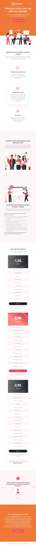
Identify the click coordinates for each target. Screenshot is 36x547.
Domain (14, 543)
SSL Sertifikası (23, 543)
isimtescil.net (10, 543)
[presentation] (3, 487)
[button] (16, 497)
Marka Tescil (28, 543)
